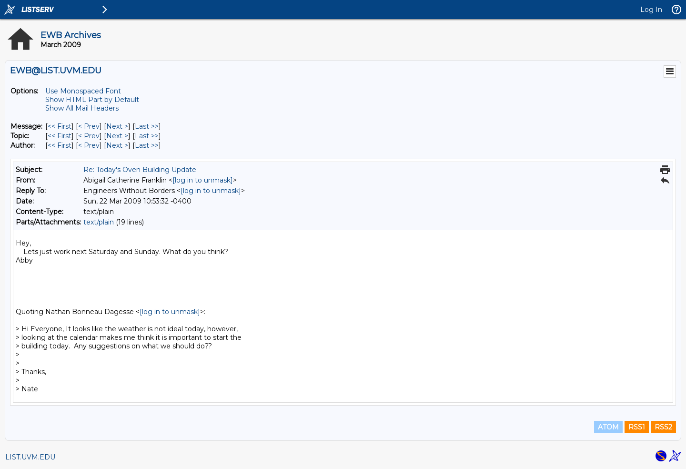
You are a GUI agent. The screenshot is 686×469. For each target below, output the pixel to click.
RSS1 (636, 427)
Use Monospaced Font (83, 91)
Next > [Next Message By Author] (117, 145)
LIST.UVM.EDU (30, 457)
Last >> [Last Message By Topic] (147, 136)
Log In (651, 9)
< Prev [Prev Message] (89, 126)
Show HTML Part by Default (92, 99)
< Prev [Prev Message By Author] (89, 145)
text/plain (98, 222)
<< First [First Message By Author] (59, 145)
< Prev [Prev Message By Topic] (89, 136)
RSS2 (663, 427)
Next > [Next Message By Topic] (117, 136)
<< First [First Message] (59, 126)
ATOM (608, 427)
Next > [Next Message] (117, 126)
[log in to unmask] (202, 180)
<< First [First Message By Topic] (59, 136)
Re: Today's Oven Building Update (139, 169)
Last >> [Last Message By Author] (147, 145)
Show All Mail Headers (82, 108)
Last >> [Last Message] (147, 126)
